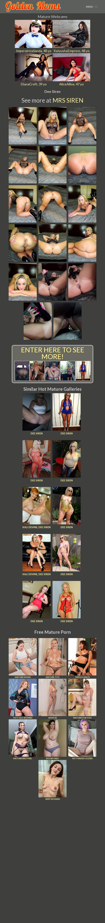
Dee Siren (37, 433)
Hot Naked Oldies (82, 739)
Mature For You (82, 699)
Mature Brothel (23, 739)
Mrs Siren (67, 100)
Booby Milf (52, 739)
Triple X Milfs (82, 658)
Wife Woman (52, 780)
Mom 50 (52, 699)
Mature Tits (52, 658)
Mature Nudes (23, 658)
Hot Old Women (23, 699)
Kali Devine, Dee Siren (36, 527)
